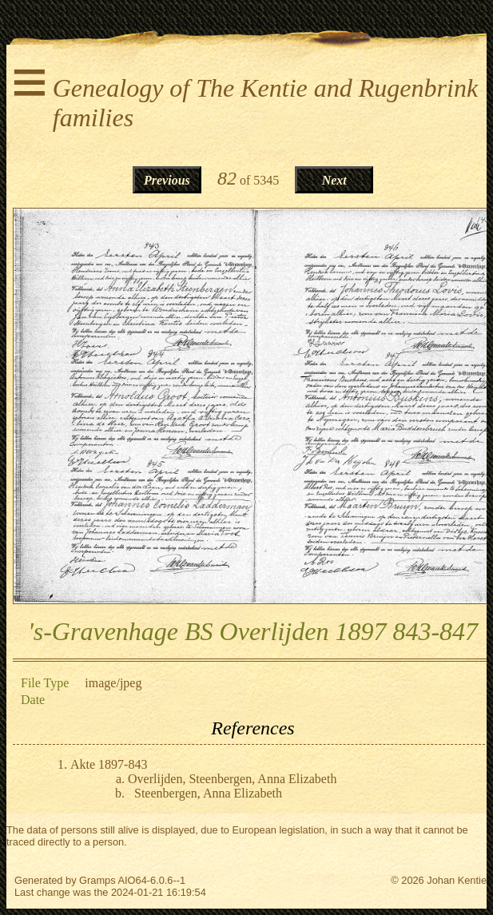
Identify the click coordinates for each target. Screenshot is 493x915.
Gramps (97, 880)
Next (334, 180)
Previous (167, 180)
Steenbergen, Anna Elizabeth (208, 793)
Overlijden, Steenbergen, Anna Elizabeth (232, 779)
